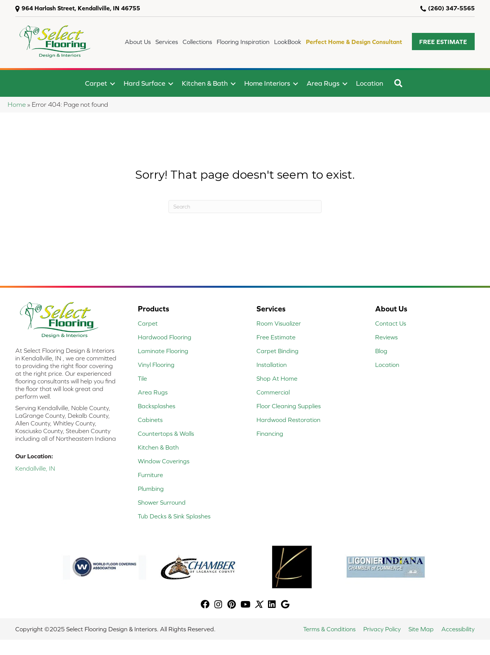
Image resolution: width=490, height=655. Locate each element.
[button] (443, 41)
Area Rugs (323, 83)
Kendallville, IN (35, 468)
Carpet (96, 83)
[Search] (245, 206)
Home (17, 104)
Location (369, 83)
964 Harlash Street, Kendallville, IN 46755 (80, 8)
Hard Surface (144, 83)
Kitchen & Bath (205, 83)
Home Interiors (267, 83)
